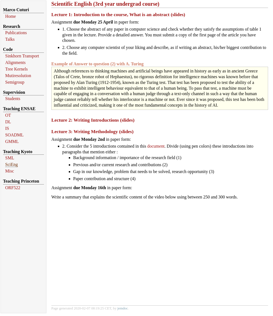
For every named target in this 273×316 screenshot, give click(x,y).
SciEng (11, 164)
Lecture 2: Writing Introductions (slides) (93, 120)
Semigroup (14, 82)
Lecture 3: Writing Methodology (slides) (92, 131)
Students (12, 98)
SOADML (14, 135)
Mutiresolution (18, 75)
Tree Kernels (16, 69)
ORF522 (12, 187)
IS (7, 128)
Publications (16, 32)
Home (10, 16)
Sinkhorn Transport (22, 56)
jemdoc (122, 308)
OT (8, 115)
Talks (9, 39)
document (156, 146)
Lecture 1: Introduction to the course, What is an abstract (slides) (118, 14)
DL (8, 121)
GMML (12, 141)
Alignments (15, 62)
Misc (9, 171)
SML (9, 158)
